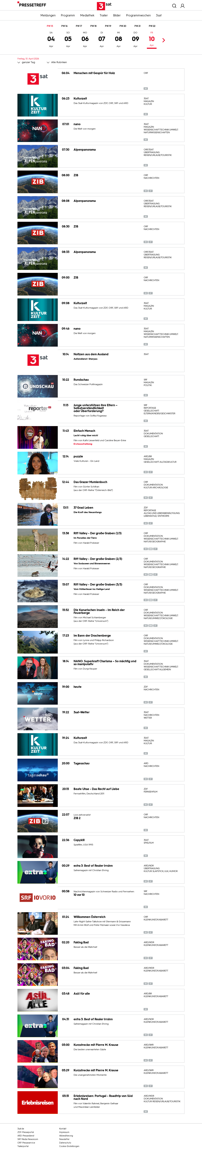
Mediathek (87, 15)
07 (101, 40)
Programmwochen (138, 15)
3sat (159, 15)
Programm (68, 15)
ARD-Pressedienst (25, 1136)
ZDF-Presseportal (25, 1132)
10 (152, 39)
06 (85, 40)
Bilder (117, 15)
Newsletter (64, 1139)
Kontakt (62, 1129)
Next (162, 40)
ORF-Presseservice (26, 1143)
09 (135, 40)
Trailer (104, 15)
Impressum (64, 1132)
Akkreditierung (66, 1136)
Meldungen (48, 15)
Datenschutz (65, 1143)
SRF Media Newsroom (27, 1139)
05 (68, 40)
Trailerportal (22, 1146)
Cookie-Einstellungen (69, 1146)
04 (51, 40)
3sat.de (20, 1129)
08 (118, 40)
